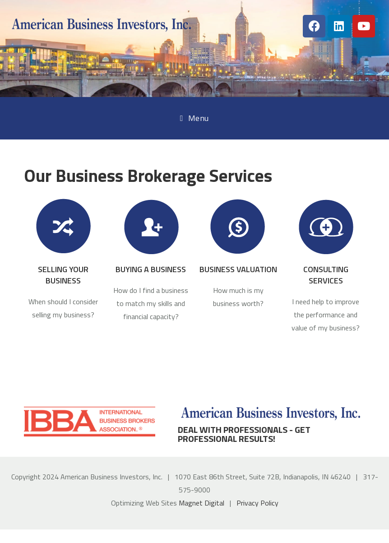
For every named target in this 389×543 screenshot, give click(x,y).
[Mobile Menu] (194, 118)
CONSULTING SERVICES (325, 275)
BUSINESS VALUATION (238, 269)
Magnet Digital (201, 502)
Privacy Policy (257, 502)
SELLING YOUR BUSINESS (63, 275)
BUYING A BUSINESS (151, 269)
